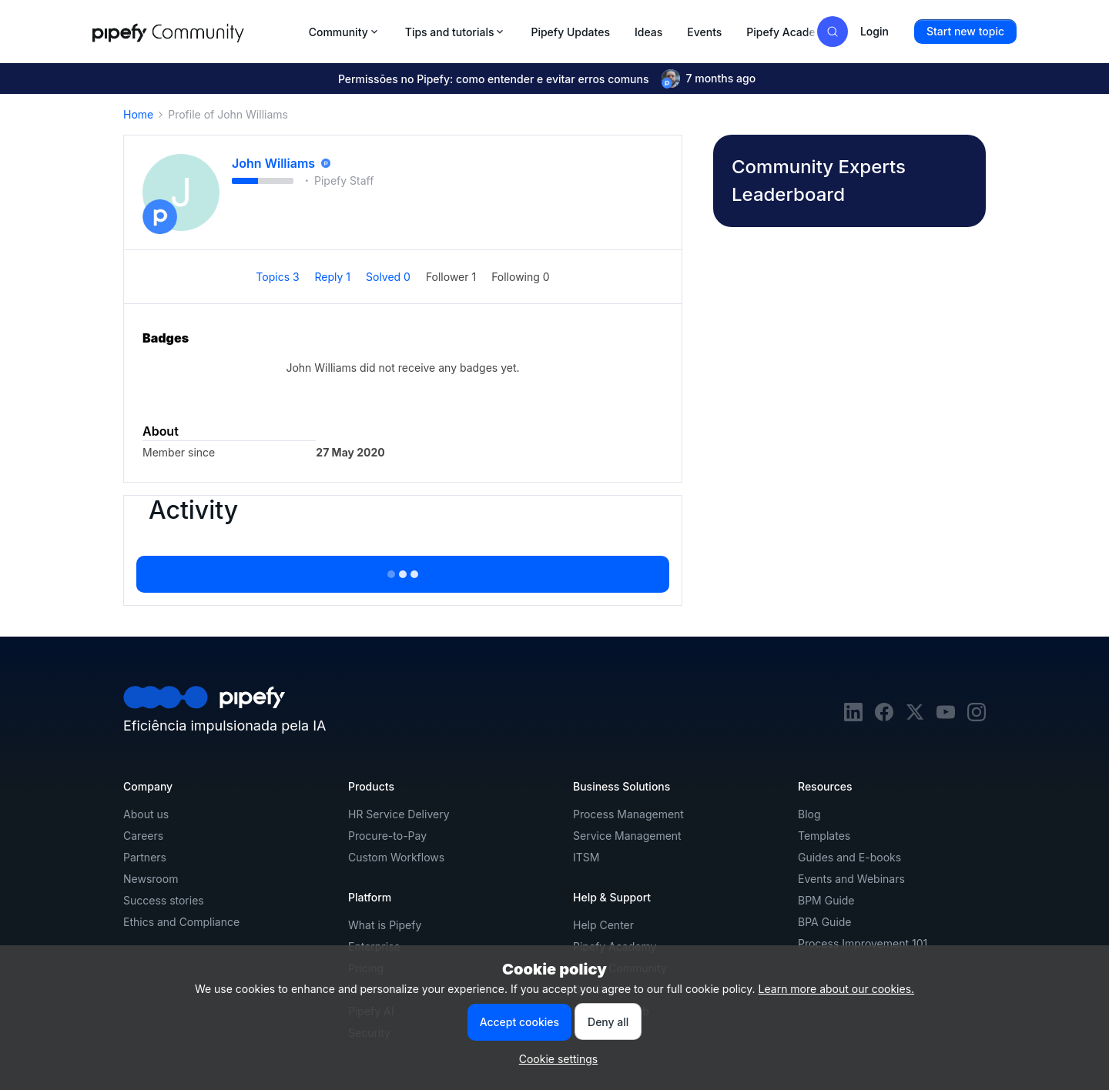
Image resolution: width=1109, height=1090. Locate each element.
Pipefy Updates (570, 31)
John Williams (273, 163)
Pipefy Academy (788, 31)
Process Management (628, 814)
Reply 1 (334, 276)
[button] (965, 31)
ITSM (586, 857)
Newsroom (150, 878)
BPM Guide (826, 900)
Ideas (648, 31)
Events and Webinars (851, 878)
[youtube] (945, 717)
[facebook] (884, 717)
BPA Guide (825, 921)
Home (138, 114)
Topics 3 (279, 276)
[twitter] (915, 717)
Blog (809, 814)
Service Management (627, 835)
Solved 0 (390, 276)
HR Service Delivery (399, 814)
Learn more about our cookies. (837, 988)
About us (146, 814)
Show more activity (402, 569)
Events (704, 31)
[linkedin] (853, 717)
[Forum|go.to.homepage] (196, 31)
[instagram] (976, 717)
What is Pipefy (384, 924)
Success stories (163, 900)
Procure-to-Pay (387, 835)
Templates (824, 835)
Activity (193, 510)
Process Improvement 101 (862, 943)
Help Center (603, 924)
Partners (144, 857)
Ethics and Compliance (181, 921)
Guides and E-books (849, 857)
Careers (143, 835)
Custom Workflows (396, 857)
